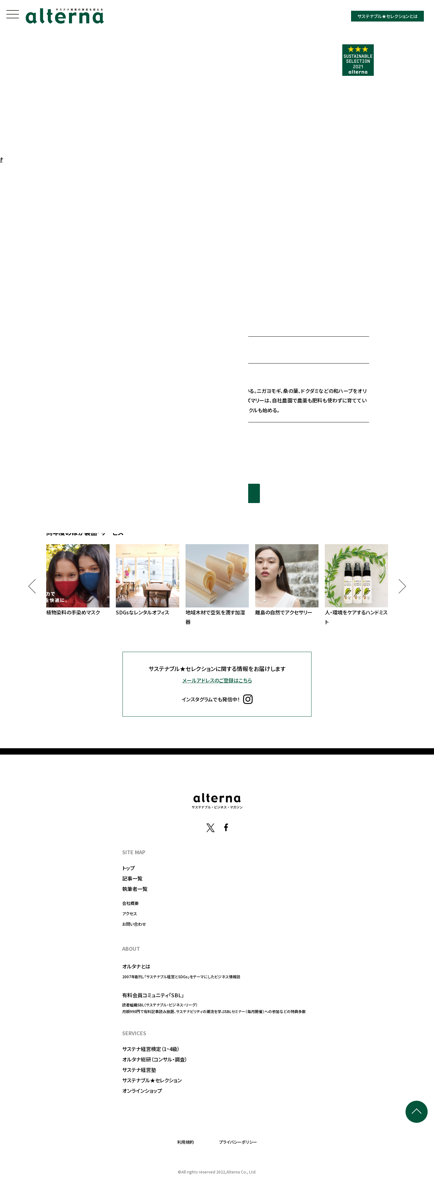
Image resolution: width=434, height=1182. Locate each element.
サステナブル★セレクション (152, 1080)
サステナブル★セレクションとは (387, 16)
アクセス (129, 914)
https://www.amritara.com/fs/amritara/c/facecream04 (161, 434)
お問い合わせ (134, 924)
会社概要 (130, 903)
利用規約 (185, 1142)
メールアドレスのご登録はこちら (217, 680)
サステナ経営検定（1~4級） (151, 1049)
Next (399, 586)
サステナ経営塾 (139, 1069)
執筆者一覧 (135, 889)
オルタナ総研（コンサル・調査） (154, 1059)
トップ (128, 868)
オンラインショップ (142, 1090)
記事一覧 (132, 878)
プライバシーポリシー (238, 1142)
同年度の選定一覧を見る (217, 493)
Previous (35, 586)
